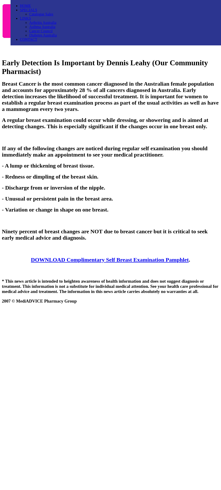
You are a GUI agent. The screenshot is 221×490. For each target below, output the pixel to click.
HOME (25, 6)
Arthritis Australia (42, 23)
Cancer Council (41, 31)
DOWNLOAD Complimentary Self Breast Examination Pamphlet (110, 260)
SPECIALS (28, 10)
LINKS (25, 18)
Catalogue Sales (41, 14)
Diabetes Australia (43, 35)
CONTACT (28, 39)
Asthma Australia (42, 27)
